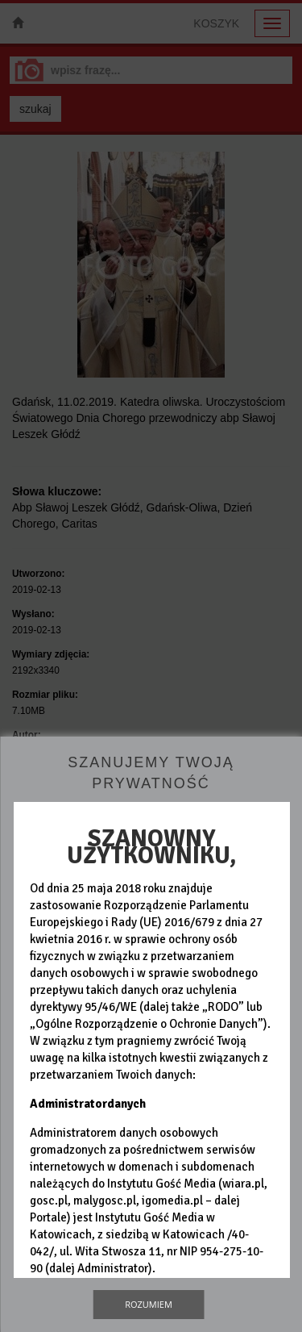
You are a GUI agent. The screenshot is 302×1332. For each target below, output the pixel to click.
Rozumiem (148, 1304)
